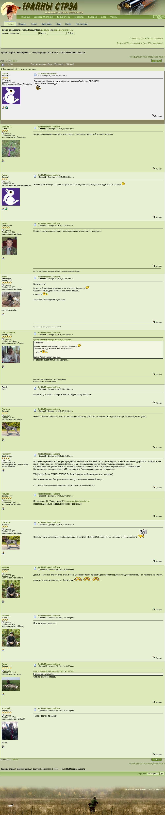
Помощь (22, 24)
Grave (4, 664)
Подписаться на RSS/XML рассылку (146, 38)
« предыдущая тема (138, 57)
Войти (68, 24)
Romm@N (6, 454)
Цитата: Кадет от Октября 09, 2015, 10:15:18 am (52, 340)
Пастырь (6, 409)
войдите (45, 30)
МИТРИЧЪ (7, 127)
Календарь (46, 24)
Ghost (4, 223)
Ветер (55, 52)
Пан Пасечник (8, 333)
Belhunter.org (42, 7)
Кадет (4, 277)
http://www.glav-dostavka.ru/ (77, 501)
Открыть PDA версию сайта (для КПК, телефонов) (140, 43)
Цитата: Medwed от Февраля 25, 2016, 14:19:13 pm (53, 671)
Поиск (33, 24)
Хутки (5, 74)
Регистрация (81, 24)
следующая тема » (156, 57)
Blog (58, 24)
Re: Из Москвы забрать (48, 127)
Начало (10, 24)
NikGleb (5, 494)
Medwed (5, 567)
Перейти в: (142, 774)
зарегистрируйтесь (63, 30)
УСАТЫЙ (6, 708)
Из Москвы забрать (47, 74)
